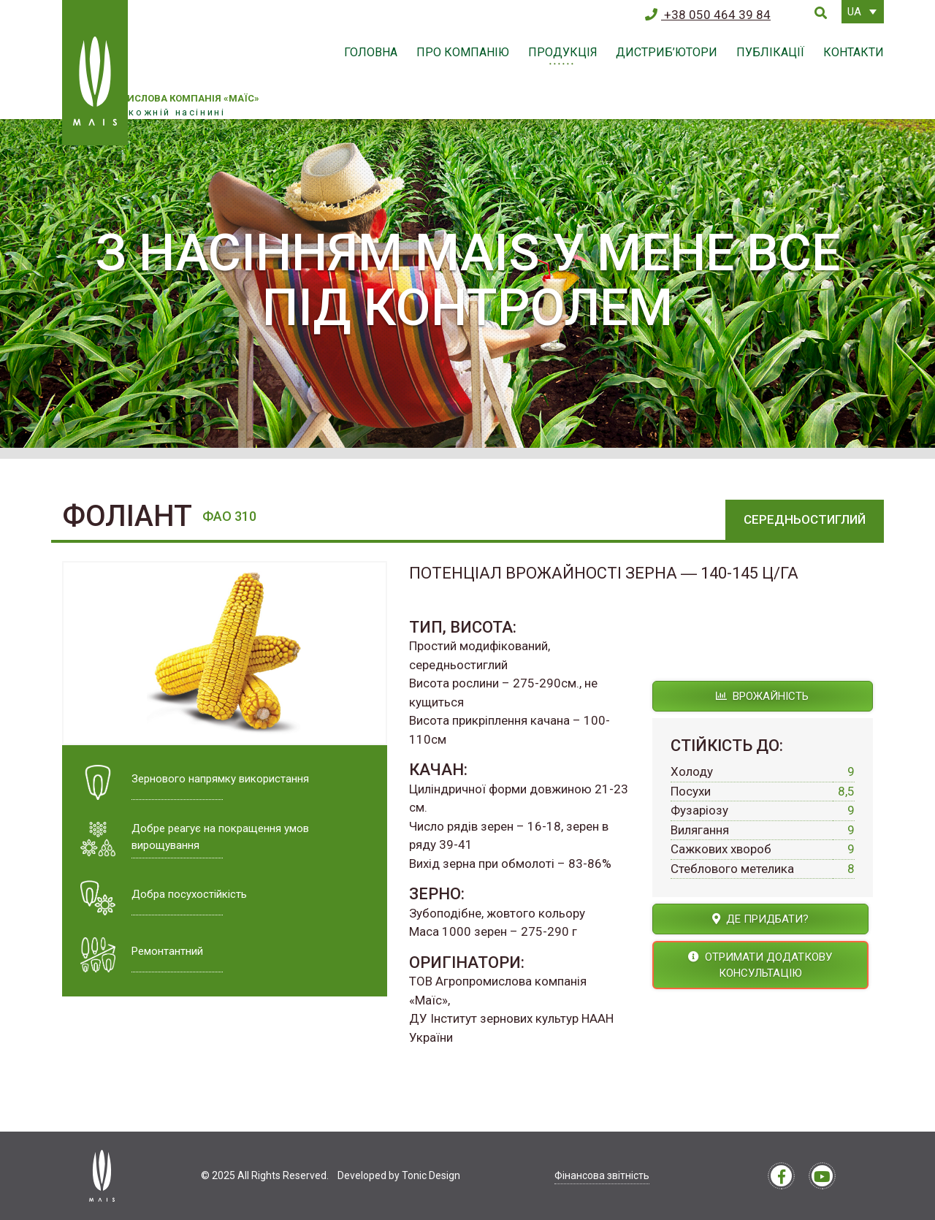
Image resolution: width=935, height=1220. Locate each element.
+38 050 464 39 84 (708, 14)
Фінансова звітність (601, 1175)
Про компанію (462, 52)
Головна (370, 52)
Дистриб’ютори (666, 52)
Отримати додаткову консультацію (760, 965)
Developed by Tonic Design (398, 1175)
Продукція (563, 52)
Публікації (770, 52)
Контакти (853, 52)
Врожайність (762, 696)
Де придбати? (760, 919)
